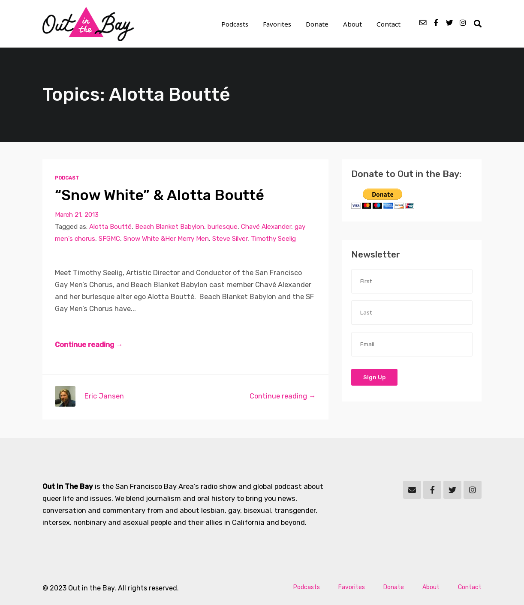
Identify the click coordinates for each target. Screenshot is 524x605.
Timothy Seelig (273, 239)
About (352, 24)
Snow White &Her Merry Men (166, 239)
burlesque (223, 227)
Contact (388, 24)
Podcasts (234, 24)
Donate (317, 24)
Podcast (67, 178)
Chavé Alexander (266, 227)
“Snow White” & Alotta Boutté (159, 195)
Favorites (277, 24)
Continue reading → (89, 345)
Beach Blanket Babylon (169, 227)
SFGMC (109, 239)
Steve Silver (229, 239)
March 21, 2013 (77, 215)
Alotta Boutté (110, 227)
